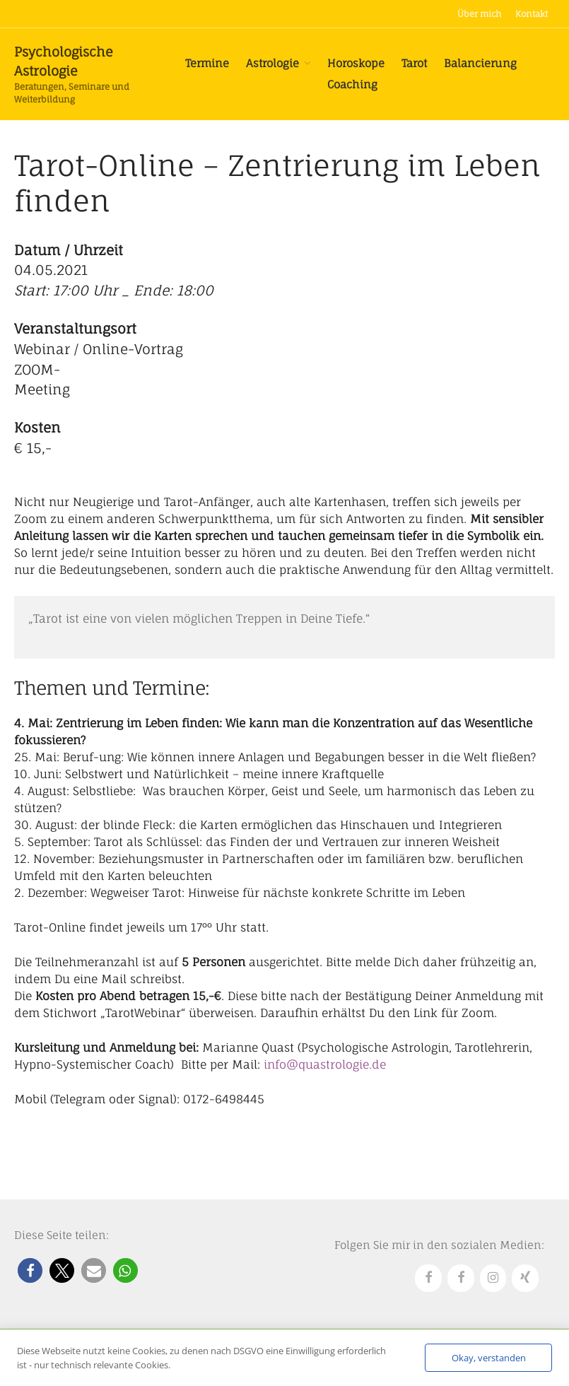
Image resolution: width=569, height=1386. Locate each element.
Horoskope (356, 63)
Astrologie (272, 63)
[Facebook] (428, 1278)
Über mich (479, 13)
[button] (30, 1270)
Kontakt (531, 13)
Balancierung (480, 63)
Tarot (414, 63)
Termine (207, 63)
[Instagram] (493, 1278)
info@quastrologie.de (325, 1064)
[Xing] (525, 1278)
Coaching (352, 84)
